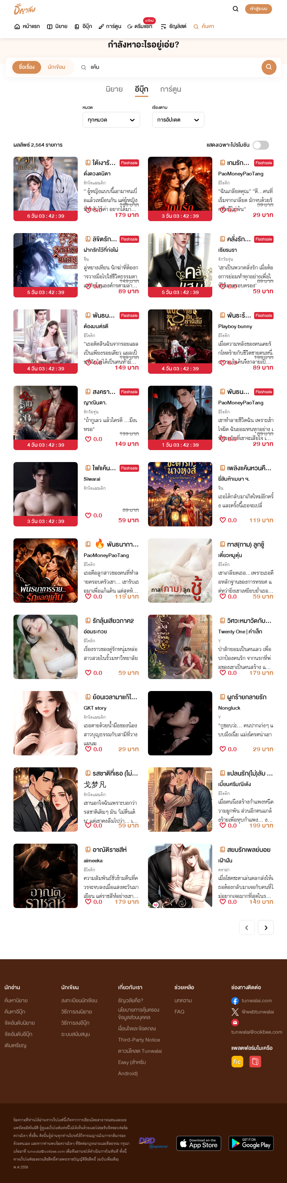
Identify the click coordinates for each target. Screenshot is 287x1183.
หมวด (88, 107)
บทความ (183, 1000)
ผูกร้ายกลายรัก (242, 697)
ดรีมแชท (139, 24)
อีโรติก (224, 183)
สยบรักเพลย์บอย (244, 849)
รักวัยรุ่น (225, 259)
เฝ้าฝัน (225, 860)
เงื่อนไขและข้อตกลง (137, 1028)
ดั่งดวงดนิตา (97, 173)
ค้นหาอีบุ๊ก (14, 1012)
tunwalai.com (257, 1000)
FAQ (179, 1012)
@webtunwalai (258, 1012)
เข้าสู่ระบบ (258, 8)
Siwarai (92, 479)
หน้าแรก (26, 26)
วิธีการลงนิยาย (76, 1012)
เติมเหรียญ (15, 1045)
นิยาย (56, 26)
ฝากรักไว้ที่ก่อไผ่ (101, 250)
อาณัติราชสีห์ (105, 849)
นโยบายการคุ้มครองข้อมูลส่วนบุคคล (138, 1013)
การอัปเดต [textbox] (168, 120)
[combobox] (111, 119)
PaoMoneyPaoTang (240, 173)
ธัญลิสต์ (173, 26)
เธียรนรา (227, 250)
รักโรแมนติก (95, 183)
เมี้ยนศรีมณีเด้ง (234, 784)
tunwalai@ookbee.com (257, 1032)
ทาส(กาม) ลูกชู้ (241, 544)
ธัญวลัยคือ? (131, 1000)
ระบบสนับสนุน (75, 1034)
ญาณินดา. (95, 402)
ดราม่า (223, 870)
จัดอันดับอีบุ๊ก (18, 1034)
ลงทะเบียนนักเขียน (79, 1000)
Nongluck (229, 708)
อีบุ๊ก (82, 26)
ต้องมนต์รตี (96, 326)
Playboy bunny (235, 326)
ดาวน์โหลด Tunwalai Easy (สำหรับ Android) (140, 1062)
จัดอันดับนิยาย (19, 1023)
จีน (86, 259)
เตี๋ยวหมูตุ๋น (230, 555)
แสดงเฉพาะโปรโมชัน (228, 145)
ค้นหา (203, 26)
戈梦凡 (95, 785)
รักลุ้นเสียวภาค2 (109, 620)
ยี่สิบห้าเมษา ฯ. (234, 479)
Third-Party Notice (139, 1040)
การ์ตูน (109, 26)
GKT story (95, 708)
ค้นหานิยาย (16, 1000)
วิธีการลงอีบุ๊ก (75, 1023)
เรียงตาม (159, 107)
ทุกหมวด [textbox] (97, 120)
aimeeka (93, 860)
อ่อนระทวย (95, 631)
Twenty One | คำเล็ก (240, 631)
